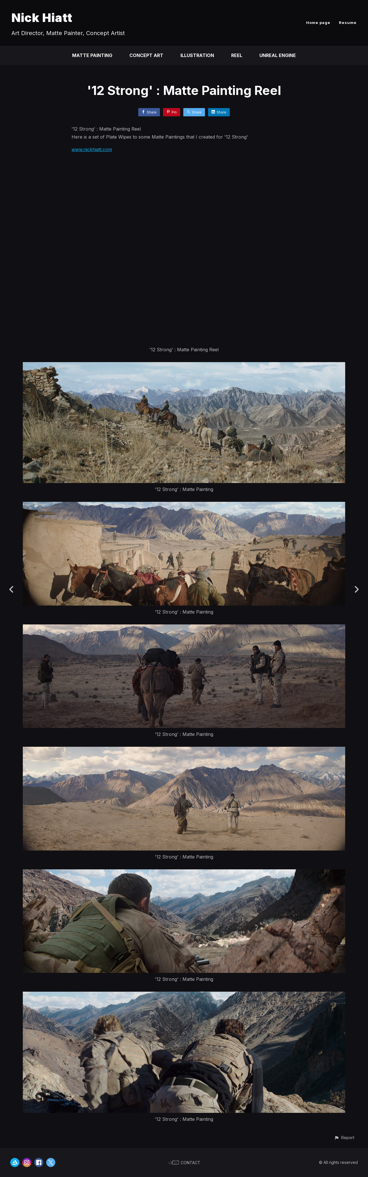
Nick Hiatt (41, 17)
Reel (236, 55)
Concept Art (146, 55)
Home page (318, 22)
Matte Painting (92, 55)
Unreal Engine (277, 55)
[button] (344, 1137)
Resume (348, 22)
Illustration (197, 55)
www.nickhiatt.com (92, 149)
